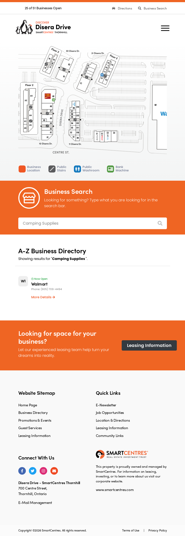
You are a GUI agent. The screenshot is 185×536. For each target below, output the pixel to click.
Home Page (27, 404)
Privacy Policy (157, 530)
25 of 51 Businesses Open (43, 7)
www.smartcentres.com (115, 489)
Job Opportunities (110, 412)
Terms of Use (131, 530)
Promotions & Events (34, 420)
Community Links (109, 435)
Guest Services (30, 427)
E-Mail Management (35, 502)
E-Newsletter (106, 404)
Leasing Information (149, 345)
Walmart (39, 284)
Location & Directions (113, 420)
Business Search (152, 8)
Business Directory (33, 412)
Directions (122, 8)
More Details (43, 297)
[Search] (160, 223)
